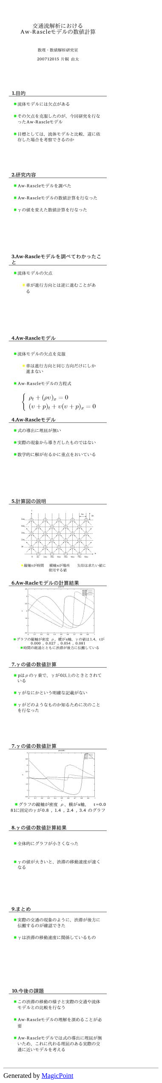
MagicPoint (58, 1075)
